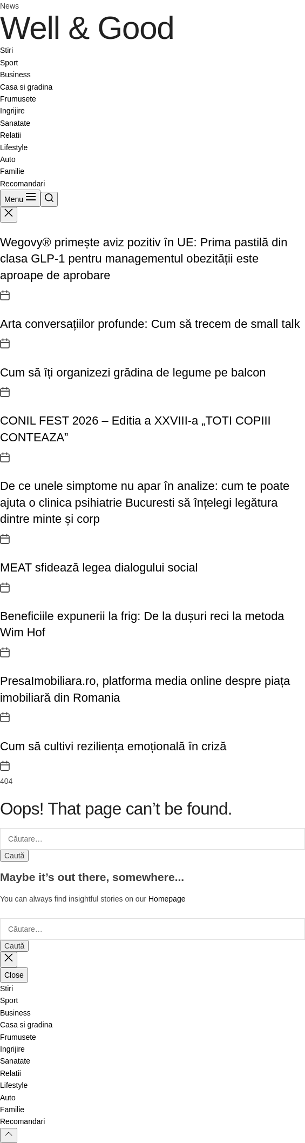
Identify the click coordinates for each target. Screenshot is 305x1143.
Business (15, 74)
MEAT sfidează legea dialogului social (99, 567)
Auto (8, 159)
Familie (12, 171)
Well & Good (87, 28)
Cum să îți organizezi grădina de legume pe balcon (133, 372)
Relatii (10, 135)
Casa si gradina (26, 87)
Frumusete (18, 99)
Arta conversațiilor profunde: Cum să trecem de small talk (150, 324)
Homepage (167, 899)
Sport (9, 62)
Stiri (6, 50)
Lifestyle (14, 147)
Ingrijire (12, 110)
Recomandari (22, 183)
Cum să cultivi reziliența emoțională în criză (113, 746)
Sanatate (15, 123)
